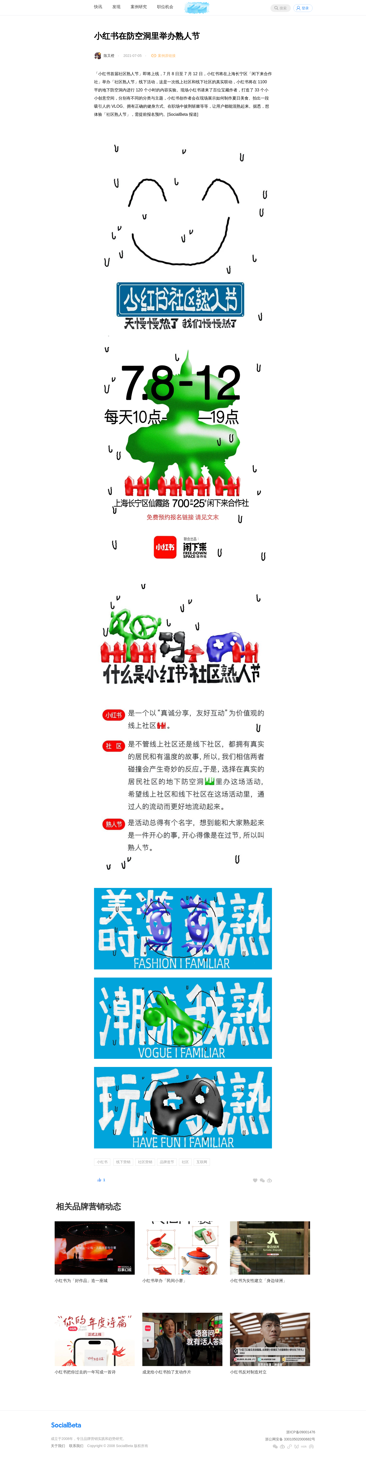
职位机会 (165, 7)
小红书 (102, 1162)
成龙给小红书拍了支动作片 (166, 1372)
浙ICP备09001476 (300, 1432)
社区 (185, 1162)
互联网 (201, 1162)
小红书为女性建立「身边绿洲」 (258, 1280)
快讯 (98, 7)
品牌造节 (167, 1162)
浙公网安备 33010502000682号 (290, 1439)
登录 (305, 8)
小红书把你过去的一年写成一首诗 (85, 1372)
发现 (116, 7)
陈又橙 (109, 56)
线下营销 (123, 1162)
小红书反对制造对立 (248, 1372)
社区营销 (145, 1162)
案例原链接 (167, 56)
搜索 (283, 8)
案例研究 (139, 7)
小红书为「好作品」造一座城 (81, 1280)
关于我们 (58, 1446)
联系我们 (76, 1446)
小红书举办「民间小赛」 (164, 1280)
